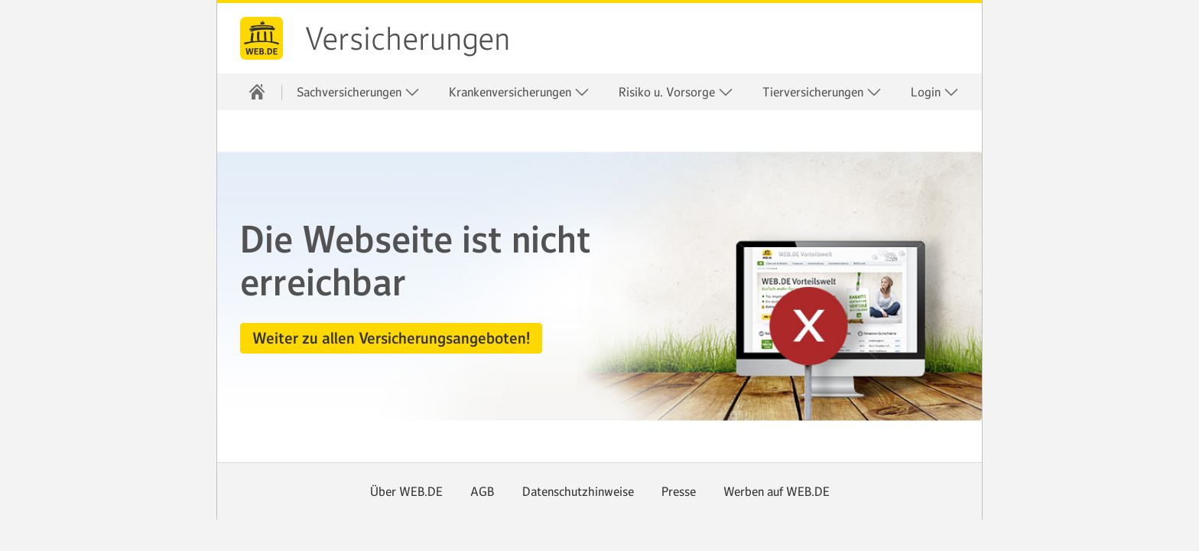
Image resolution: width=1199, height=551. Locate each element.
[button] (391, 338)
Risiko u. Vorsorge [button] (676, 92)
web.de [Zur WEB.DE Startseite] (261, 38)
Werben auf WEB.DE (776, 491)
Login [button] (935, 92)
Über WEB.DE (406, 491)
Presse (678, 491)
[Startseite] (256, 91)
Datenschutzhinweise (578, 491)
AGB (482, 491)
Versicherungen (407, 39)
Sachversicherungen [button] (358, 92)
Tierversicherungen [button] (822, 92)
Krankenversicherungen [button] (519, 92)
